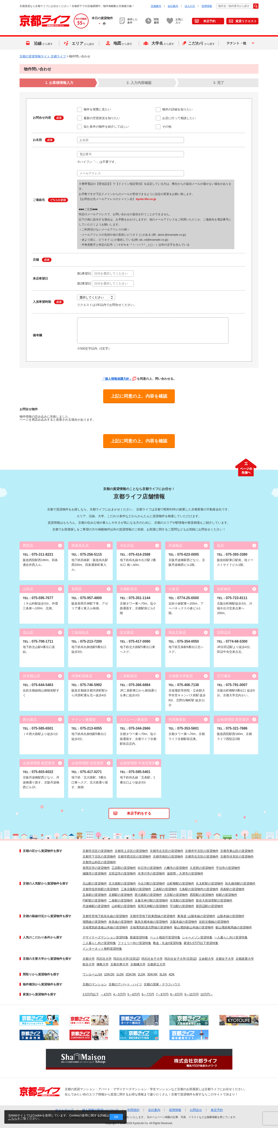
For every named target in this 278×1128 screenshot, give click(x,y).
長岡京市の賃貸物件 (96, 868)
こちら (12, 1118)
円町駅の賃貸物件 (95, 900)
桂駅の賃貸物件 (226, 894)
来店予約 (209, 21)
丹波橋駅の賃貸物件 (96, 906)
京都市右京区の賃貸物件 (201, 856)
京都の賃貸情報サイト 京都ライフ (43, 56)
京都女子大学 (225, 958)
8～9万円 (176, 994)
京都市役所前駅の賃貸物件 (101, 889)
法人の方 (190, 6)
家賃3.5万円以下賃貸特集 (201, 943)
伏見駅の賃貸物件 (182, 900)
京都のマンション (95, 984)
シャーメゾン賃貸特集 (197, 937)
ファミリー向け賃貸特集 (134, 943)
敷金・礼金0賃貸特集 (167, 943)
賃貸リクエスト (246, 21)
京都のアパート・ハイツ (125, 984)
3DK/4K (152, 974)
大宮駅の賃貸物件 (176, 894)
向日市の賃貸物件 (150, 868)
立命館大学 (206, 958)
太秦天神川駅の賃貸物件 (151, 900)
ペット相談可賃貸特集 (165, 937)
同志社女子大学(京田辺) (180, 958)
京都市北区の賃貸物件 (98, 851)
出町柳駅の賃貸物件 (180, 883)
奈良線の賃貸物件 (121, 921)
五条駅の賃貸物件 (95, 894)
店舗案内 (156, 6)
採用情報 (207, 6)
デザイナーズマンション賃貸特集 (105, 937)
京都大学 (89, 958)
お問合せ (196, 1110)
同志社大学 (104, 958)
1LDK (120, 974)
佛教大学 (102, 964)
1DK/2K (109, 974)
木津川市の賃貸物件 (151, 873)
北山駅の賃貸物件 (95, 883)
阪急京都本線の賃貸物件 (151, 921)
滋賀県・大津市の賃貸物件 (185, 873)
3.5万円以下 (91, 994)
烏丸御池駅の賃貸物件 (240, 883)
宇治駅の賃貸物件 (182, 906)
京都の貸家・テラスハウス (162, 984)
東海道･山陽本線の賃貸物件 (196, 916)
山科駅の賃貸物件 (124, 906)
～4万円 (106, 994)
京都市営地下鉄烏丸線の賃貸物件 (105, 916)
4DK (172, 974)
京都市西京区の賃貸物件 (134, 856)
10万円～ (206, 994)
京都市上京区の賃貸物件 (131, 851)
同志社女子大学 (152, 958)
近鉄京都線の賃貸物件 (214, 921)
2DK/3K (131, 974)
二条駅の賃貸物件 (121, 900)
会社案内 (173, 6)
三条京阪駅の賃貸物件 (136, 889)
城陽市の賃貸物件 (95, 873)
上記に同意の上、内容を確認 (139, 396)
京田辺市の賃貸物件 (122, 873)
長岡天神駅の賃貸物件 (153, 906)
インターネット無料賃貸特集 (102, 948)
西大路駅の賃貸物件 (148, 894)
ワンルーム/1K (92, 974)
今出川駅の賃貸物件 (151, 883)
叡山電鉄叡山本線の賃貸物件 (194, 927)
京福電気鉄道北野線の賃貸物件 (151, 927)
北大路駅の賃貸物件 (122, 883)
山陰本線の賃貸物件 (230, 916)
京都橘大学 (138, 964)
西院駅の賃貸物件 (202, 894)
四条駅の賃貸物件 (232, 889)
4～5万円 (119, 994)
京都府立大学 (156, 964)
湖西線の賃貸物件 (95, 921)
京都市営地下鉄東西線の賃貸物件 (152, 916)
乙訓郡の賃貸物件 (124, 868)
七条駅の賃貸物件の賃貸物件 (198, 889)
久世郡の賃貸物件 (202, 868)
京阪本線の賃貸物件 (183, 921)
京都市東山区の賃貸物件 (237, 851)
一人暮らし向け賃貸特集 (231, 937)
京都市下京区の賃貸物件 (99, 856)
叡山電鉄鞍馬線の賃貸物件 (233, 927)
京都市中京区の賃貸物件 (201, 851)
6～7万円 (148, 994)
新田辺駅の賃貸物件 (209, 906)
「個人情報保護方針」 (119, 378)
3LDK (163, 974)
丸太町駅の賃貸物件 (209, 883)
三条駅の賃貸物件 (165, 889)
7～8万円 (162, 994)
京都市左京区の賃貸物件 (166, 851)
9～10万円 (191, 994)
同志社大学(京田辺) (126, 958)
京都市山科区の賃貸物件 (99, 862)
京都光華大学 (119, 964)
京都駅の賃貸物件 (121, 894)
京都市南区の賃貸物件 (168, 856)
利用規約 (133, 1110)
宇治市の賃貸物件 (228, 868)
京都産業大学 (245, 958)
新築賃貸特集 (139, 937)
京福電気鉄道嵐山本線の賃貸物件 (105, 927)
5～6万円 (133, 994)
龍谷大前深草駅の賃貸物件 (214, 900)
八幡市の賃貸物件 (176, 868)
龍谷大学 (89, 964)
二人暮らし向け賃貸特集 (99, 943)
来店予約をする (139, 813)
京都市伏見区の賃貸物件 (237, 856)
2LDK (142, 974)
